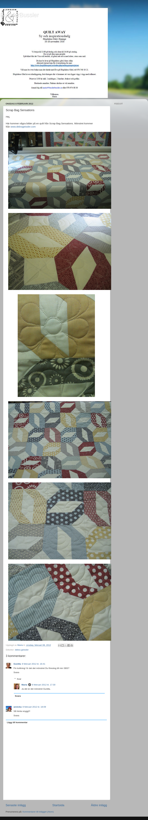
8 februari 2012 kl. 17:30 (43, 685)
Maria (24, 685)
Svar (19, 679)
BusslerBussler (19, 15)
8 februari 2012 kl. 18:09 (34, 707)
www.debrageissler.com (23, 126)
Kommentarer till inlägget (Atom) (38, 812)
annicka (18, 707)
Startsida (58, 805)
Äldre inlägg (99, 805)
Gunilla (17, 664)
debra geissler (22, 650)
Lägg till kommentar (17, 722)
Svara (16, 672)
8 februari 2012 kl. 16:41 (33, 664)
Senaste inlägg (16, 805)
